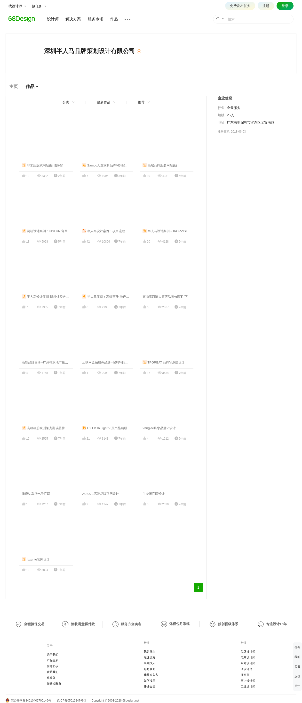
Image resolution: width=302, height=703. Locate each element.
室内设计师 (248, 680)
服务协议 (52, 666)
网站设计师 (248, 663)
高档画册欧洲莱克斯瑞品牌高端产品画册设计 (56, 428)
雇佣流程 (149, 657)
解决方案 (73, 19)
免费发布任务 (240, 6)
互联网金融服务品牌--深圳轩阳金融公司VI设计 (114, 362)
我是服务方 (151, 675)
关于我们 (52, 654)
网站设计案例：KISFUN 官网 (45, 231)
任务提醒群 (54, 683)
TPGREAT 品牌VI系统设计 (164, 362)
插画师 (245, 675)
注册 (265, 6)
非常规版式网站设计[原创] (42, 165)
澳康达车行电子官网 (36, 494)
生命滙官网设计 (154, 494)
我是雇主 (149, 651)
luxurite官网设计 (36, 559)
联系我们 (52, 672)
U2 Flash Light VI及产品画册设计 (107, 428)
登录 (285, 6)
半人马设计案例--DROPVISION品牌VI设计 (175, 231)
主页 (13, 86)
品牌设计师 (248, 651)
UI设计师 (246, 669)
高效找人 (149, 663)
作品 (114, 19)
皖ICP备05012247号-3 (71, 700)
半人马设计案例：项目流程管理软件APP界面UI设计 (121, 231)
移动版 (51, 677)
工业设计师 (248, 686)
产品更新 (52, 660)
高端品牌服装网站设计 (161, 165)
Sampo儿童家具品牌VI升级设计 (107, 165)
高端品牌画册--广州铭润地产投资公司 (48, 362)
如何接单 (149, 680)
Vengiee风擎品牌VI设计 (159, 428)
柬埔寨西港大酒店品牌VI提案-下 (165, 297)
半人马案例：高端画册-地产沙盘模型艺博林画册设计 (121, 297)
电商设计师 (248, 657)
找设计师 (17, 6)
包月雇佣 (149, 669)
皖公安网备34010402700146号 (28, 700)
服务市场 (95, 19)
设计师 (53, 19)
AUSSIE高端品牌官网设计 (100, 494)
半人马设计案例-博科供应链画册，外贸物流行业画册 (61, 297)
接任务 (39, 6)
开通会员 (149, 686)
